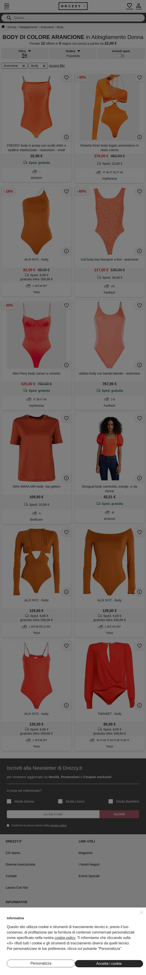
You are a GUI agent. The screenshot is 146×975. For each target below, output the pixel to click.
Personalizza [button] (40, 963)
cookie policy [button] (65, 938)
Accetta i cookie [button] (109, 963)
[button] (141, 912)
